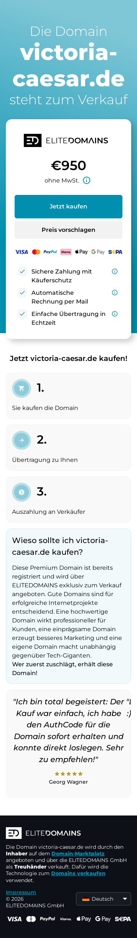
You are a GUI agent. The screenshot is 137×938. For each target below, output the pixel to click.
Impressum (21, 892)
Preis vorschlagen (68, 229)
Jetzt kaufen (68, 206)
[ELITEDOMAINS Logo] (68, 833)
